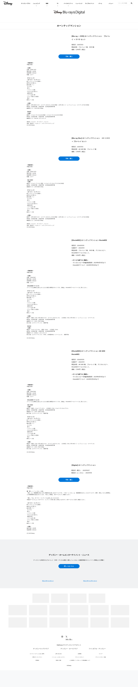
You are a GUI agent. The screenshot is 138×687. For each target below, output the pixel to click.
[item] (36, 3)
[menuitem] (25, 3)
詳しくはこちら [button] (69, 626)
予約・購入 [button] (69, 73)
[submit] (131, 3)
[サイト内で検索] (123, 3)
